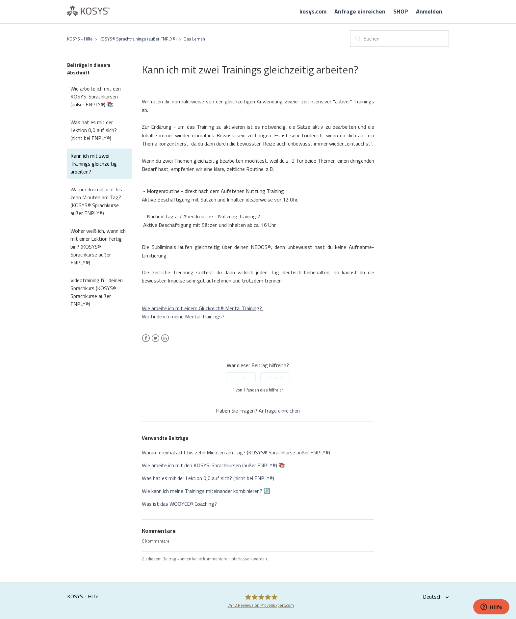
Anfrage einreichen (359, 11)
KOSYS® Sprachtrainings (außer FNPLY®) (138, 39)
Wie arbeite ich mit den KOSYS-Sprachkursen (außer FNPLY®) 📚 (95, 96)
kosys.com (312, 11)
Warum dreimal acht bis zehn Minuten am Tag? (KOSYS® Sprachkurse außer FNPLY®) (96, 201)
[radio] (241, 377)
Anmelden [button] (429, 11)
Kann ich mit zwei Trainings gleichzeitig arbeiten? (93, 163)
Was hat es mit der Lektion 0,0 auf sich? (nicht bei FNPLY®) (93, 130)
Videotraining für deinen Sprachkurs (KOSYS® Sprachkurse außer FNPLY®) (96, 292)
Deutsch (433, 597)
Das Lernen (194, 39)
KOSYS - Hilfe (79, 39)
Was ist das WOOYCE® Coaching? (179, 504)
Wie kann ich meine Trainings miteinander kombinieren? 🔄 (206, 491)
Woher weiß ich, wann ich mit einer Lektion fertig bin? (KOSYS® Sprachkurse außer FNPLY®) (98, 246)
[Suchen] (399, 38)
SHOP (400, 11)
